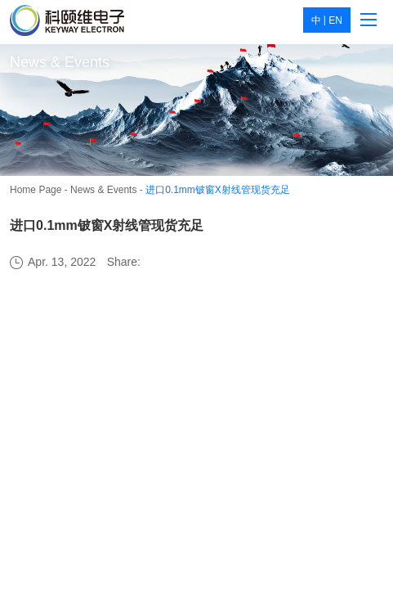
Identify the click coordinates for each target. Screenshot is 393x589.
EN (335, 20)
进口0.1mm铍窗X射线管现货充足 (217, 190)
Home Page (35, 190)
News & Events (103, 190)
